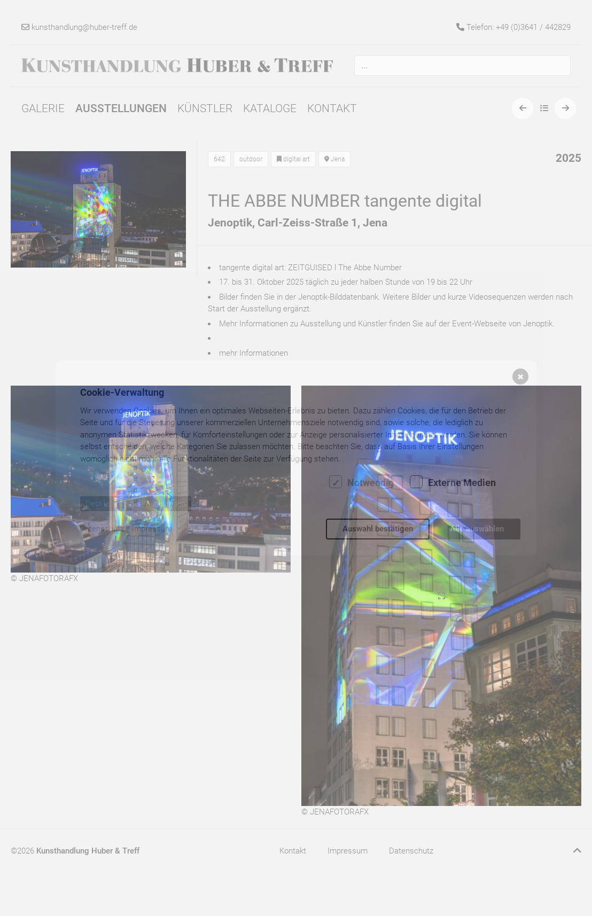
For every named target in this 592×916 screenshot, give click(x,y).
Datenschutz (102, 529)
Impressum (152, 529)
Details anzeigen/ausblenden (135, 503)
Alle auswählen (477, 529)
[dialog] (296, 458)
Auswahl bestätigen (377, 529)
